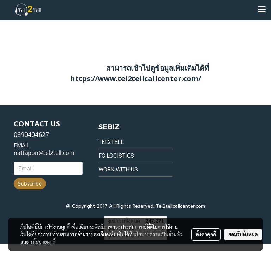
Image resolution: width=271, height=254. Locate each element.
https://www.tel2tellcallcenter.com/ (135, 78)
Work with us (118, 169)
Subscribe (30, 183)
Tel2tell (111, 142)
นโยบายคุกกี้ (43, 241)
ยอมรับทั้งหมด (243, 234)
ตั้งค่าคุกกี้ (206, 234)
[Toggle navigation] (262, 10)
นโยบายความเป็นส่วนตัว (157, 234)
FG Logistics (116, 155)
